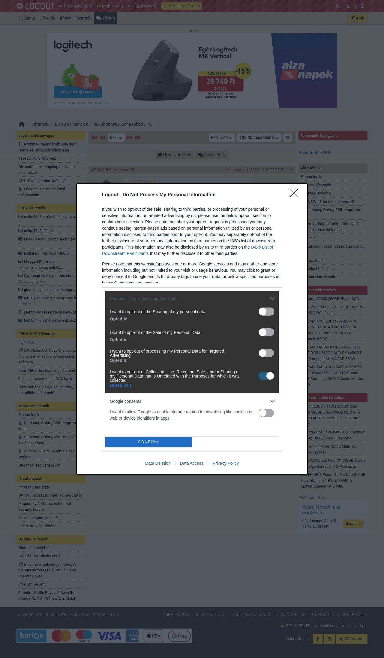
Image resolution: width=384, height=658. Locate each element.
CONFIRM (148, 441)
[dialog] (192, 329)
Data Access (191, 463)
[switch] (266, 312)
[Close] (296, 195)
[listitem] (192, 298)
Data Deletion (158, 463)
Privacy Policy (226, 463)
